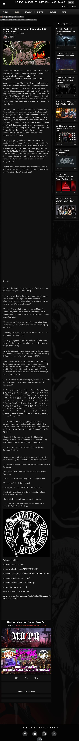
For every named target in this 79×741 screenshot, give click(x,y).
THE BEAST (11, 36)
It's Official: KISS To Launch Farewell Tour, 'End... (65, 201)
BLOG (54, 2)
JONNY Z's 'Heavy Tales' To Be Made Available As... (66, 104)
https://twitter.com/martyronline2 (15, 587)
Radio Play (40, 622)
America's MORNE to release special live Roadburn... (65, 80)
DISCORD (66, 6)
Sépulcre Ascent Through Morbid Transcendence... (63, 152)
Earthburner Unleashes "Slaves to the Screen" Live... (65, 128)
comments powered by (26, 691)
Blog (5, 17)
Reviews (11, 622)
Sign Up (71, 2)
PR (36, 2)
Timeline (6, 12)
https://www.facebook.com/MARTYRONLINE (20, 569)
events (40, 12)
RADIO (60, 2)
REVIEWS (19, 2)
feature (20, 17)
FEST (74, 6)
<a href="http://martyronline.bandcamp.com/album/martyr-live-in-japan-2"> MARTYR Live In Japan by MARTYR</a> (26, 608)
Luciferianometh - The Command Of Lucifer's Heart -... (65, 55)
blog (17, 12)
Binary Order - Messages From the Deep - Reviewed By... (65, 176)
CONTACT (29, 2)
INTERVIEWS (44, 2)
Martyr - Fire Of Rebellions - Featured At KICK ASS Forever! (18, 20)
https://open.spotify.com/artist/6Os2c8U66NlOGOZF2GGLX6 (26, 574)
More (65, 12)
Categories (12, 17)
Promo (31, 622)
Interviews (22, 622)
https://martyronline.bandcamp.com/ (16, 578)
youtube (52, 12)
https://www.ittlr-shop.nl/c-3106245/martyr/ (19, 583)
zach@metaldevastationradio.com (30, 625)
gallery (28, 12)
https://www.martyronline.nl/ (13, 565)
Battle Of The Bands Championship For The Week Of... (65, 31)
